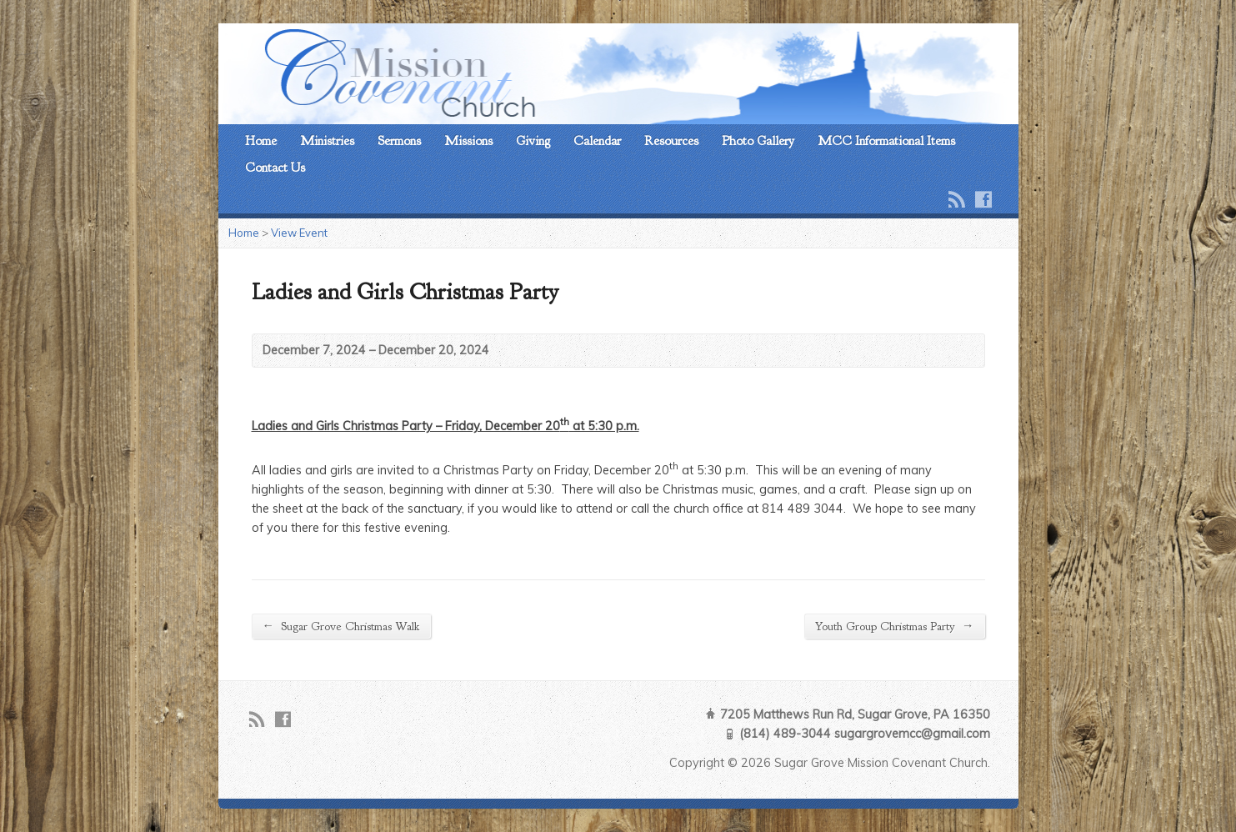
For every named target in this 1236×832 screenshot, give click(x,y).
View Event (299, 232)
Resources (671, 141)
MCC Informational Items (886, 141)
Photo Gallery (758, 141)
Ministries (327, 141)
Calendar (597, 141)
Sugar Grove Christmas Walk (341, 626)
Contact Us (275, 167)
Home (261, 141)
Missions (468, 141)
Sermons (399, 141)
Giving (533, 141)
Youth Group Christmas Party (894, 626)
